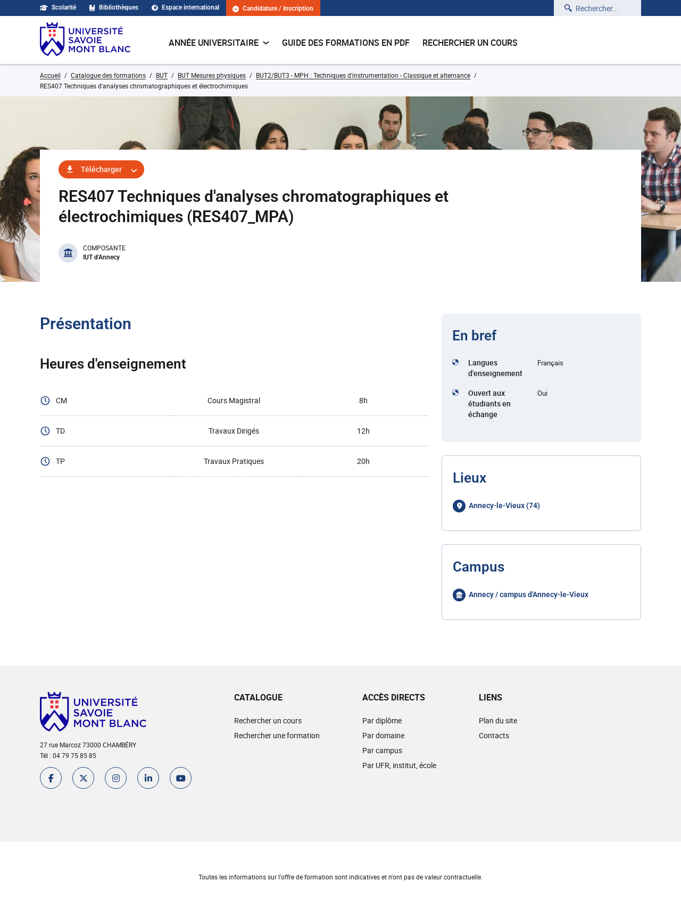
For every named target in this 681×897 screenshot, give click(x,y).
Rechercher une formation (277, 735)
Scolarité (58, 7)
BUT (162, 75)
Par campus (382, 750)
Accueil (50, 75)
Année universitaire (219, 42)
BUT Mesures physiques (212, 75)
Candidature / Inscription (272, 8)
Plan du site (498, 720)
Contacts (494, 735)
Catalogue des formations (108, 75)
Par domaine (383, 735)
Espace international (185, 7)
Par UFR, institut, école (399, 765)
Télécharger (101, 169)
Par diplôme (382, 720)
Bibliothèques (113, 7)
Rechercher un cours (470, 42)
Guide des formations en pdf (346, 42)
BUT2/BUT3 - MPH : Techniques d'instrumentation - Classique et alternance (363, 75)
